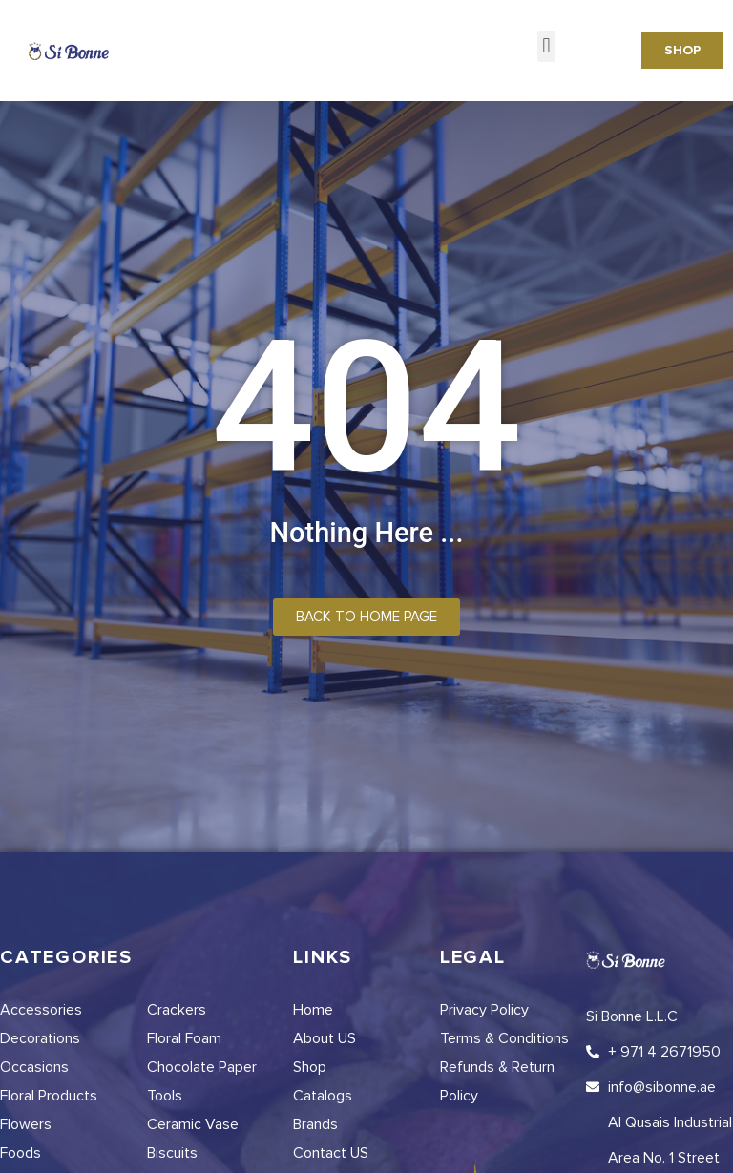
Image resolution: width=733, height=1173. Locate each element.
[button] (546, 46)
